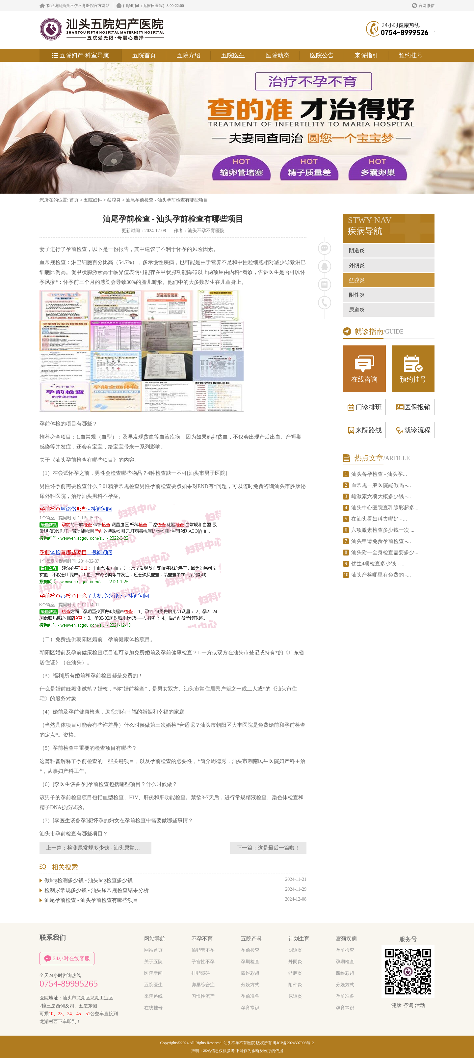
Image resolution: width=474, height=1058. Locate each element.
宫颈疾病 (346, 938)
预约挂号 (411, 55)
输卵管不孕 (203, 950)
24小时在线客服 (67, 958)
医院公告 (322, 55)
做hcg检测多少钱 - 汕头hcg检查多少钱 (88, 880)
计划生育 (298, 938)
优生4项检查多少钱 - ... (377, 563)
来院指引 (366, 55)
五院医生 (233, 55)
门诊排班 (364, 407)
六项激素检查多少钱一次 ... (382, 530)
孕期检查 (250, 961)
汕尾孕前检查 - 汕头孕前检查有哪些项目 (167, 200)
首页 (74, 200)
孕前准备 (250, 996)
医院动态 (277, 55)
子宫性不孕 (203, 961)
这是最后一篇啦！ (279, 848)
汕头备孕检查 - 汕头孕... (379, 474)
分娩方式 (250, 984)
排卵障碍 (201, 973)
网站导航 (154, 938)
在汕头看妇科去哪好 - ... (379, 519)
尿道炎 (357, 309)
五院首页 (144, 55)
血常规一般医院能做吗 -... (381, 485)
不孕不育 (202, 938)
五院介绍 (188, 55)
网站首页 (153, 950)
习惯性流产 (203, 996)
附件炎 (357, 295)
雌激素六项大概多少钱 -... (381, 496)
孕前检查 (250, 950)
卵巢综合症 (203, 984)
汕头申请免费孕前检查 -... (381, 541)
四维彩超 (250, 973)
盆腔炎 (114, 200)
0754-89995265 (69, 984)
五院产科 (251, 938)
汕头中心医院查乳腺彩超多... (384, 507)
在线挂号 (153, 1007)
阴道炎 (357, 250)
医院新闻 (153, 973)
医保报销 (413, 407)
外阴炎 (357, 265)
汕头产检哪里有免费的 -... (381, 575)
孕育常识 (250, 1007)
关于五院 (153, 961)
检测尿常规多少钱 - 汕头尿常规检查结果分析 (119, 848)
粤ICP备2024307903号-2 (293, 1043)
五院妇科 (93, 200)
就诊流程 (413, 430)
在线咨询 (364, 368)
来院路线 (364, 430)
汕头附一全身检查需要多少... (384, 552)
